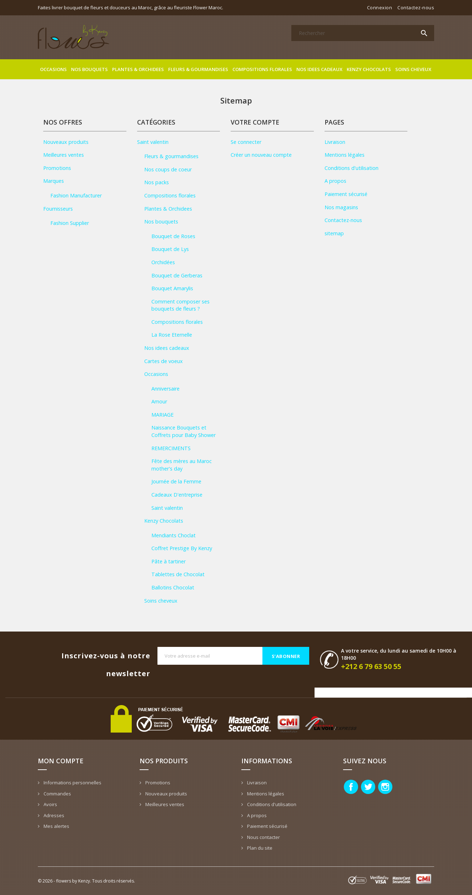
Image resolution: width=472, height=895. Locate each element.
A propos (335, 180)
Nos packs (156, 182)
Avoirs (49, 804)
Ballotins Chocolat (172, 587)
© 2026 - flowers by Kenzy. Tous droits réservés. (86, 881)
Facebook (351, 787)
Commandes (56, 793)
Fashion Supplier (69, 223)
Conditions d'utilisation (351, 168)
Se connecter (246, 142)
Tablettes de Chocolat (178, 574)
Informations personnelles (71, 782)
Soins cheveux (413, 69)
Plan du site (259, 848)
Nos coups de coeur (168, 169)
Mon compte (61, 760)
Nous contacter (263, 837)
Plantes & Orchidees (138, 69)
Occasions (53, 69)
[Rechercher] (362, 33)
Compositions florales (262, 69)
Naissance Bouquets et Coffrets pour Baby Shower (183, 431)
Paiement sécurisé (346, 194)
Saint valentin (153, 142)
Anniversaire (165, 388)
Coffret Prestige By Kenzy (181, 548)
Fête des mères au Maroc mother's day (181, 465)
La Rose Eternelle (171, 334)
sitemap (334, 233)
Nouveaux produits (66, 142)
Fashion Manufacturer (76, 195)
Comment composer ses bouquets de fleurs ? (180, 305)
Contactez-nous (415, 7)
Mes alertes (55, 826)
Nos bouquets (89, 69)
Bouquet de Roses (173, 236)
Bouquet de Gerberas (176, 275)
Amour (159, 401)
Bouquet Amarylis (172, 288)
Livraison (335, 142)
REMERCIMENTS (171, 448)
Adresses (53, 815)
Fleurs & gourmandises (198, 69)
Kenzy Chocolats (369, 69)
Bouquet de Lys (170, 249)
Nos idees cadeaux (319, 69)
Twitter (368, 787)
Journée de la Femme (176, 481)
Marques (53, 180)
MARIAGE (162, 414)
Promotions (57, 168)
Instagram (385, 787)
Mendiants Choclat (173, 535)
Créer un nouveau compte (261, 154)
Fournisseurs (58, 208)
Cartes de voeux (163, 361)
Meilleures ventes (63, 154)
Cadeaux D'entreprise (176, 494)
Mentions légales (345, 154)
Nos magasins (341, 207)
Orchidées (163, 262)
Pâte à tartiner (168, 561)
